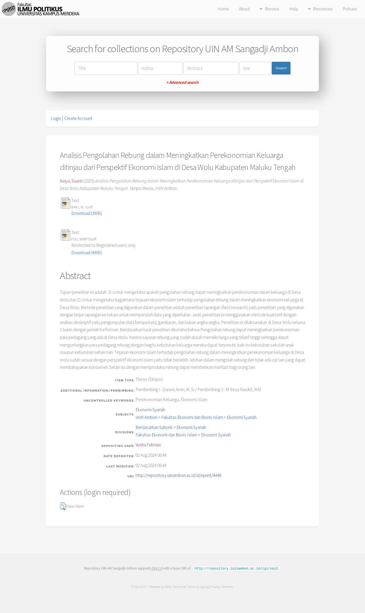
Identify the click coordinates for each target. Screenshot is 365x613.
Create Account (78, 118)
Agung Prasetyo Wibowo (216, 586)
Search (281, 68)
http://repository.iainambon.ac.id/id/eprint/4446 (178, 475)
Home (223, 9)
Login (56, 118)
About (244, 9)
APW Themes (174, 586)
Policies (350, 9)
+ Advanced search (182, 82)
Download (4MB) (86, 252)
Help (293, 9)
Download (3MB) (86, 213)
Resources (323, 9)
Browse (272, 9)
